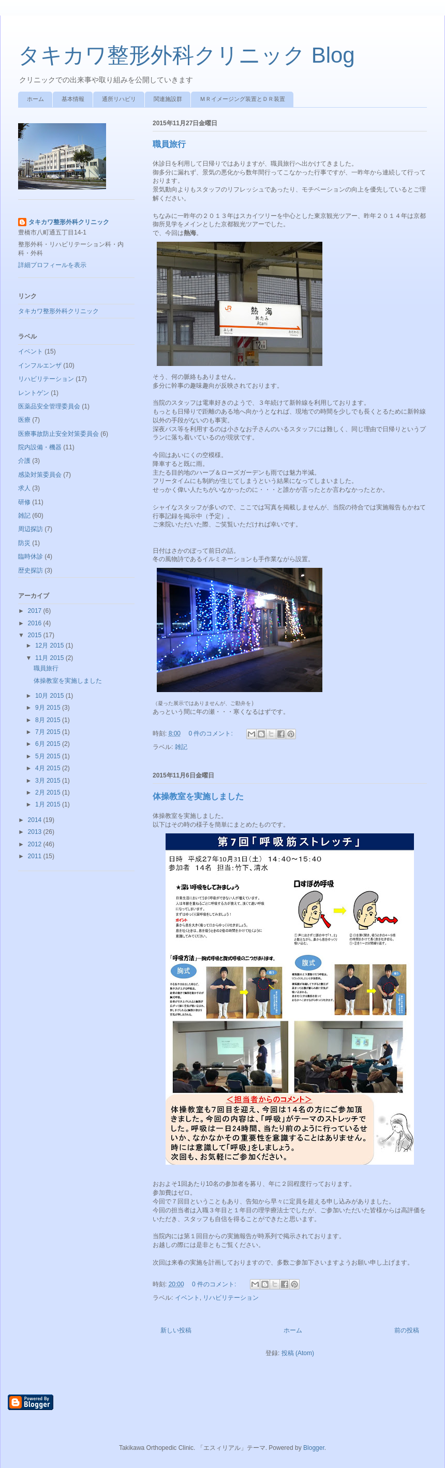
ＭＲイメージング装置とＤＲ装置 (242, 99)
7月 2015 (48, 732)
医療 (24, 419)
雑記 (181, 747)
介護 (24, 460)
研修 (24, 502)
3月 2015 (48, 780)
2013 (35, 831)
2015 (35, 635)
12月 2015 (50, 645)
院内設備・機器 (40, 447)
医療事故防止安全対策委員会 (58, 433)
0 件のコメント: (211, 733)
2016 (35, 623)
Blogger (313, 1447)
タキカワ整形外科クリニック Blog (186, 55)
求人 (24, 488)
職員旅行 (169, 144)
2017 (35, 610)
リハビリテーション (231, 1297)
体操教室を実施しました (198, 796)
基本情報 (73, 99)
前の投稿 (406, 1330)
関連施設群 (168, 99)
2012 (35, 844)
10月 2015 (50, 695)
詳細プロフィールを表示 (52, 265)
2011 (35, 856)
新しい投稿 (175, 1330)
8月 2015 (48, 720)
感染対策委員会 (40, 474)
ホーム (35, 99)
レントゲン (33, 393)
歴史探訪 (30, 570)
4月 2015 (48, 768)
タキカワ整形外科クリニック (68, 222)
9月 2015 (48, 707)
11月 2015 (50, 658)
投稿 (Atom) (297, 1353)
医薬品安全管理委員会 (49, 406)
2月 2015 (48, 792)
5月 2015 (48, 756)
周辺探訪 (30, 529)
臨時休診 (30, 556)
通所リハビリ (119, 99)
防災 (24, 543)
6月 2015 (48, 743)
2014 (35, 820)
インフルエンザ (40, 365)
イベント (187, 1297)
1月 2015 (48, 804)
